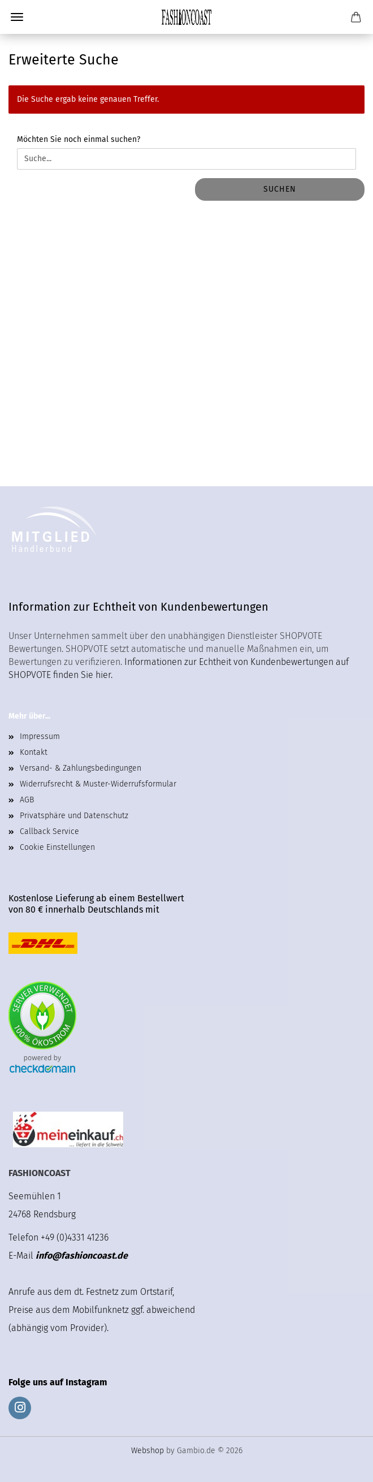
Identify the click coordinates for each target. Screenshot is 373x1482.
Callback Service (49, 831)
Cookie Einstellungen (57, 847)
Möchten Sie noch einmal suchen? (78, 139)
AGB (27, 800)
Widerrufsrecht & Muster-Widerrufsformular (98, 784)
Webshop (147, 1450)
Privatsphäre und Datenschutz (74, 815)
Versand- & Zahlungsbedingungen (80, 768)
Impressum (40, 736)
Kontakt (33, 752)
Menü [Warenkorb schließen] (17, 17)
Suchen (279, 189)
